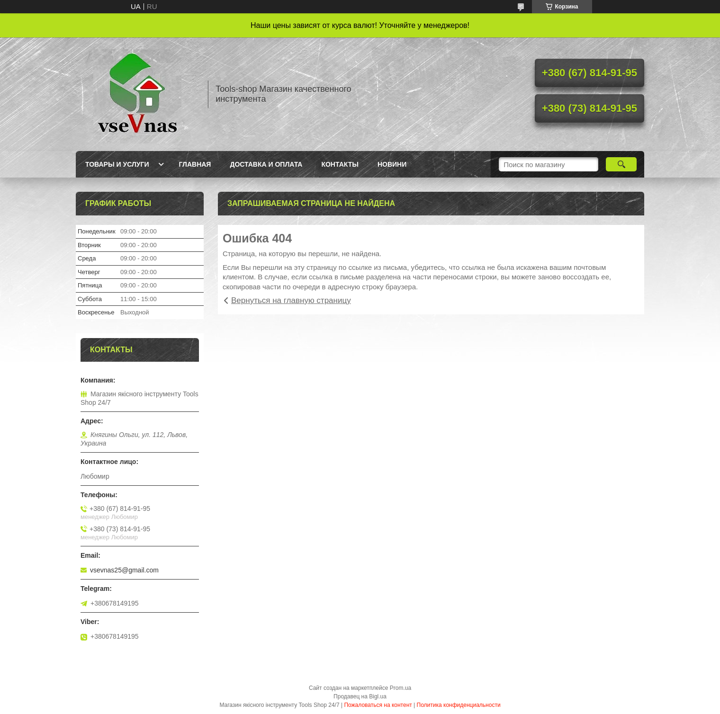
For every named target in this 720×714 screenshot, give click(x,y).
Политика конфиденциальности (459, 705)
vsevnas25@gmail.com (124, 570)
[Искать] (621, 164)
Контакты (339, 164)
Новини (392, 164)
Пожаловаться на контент (378, 705)
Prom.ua (400, 688)
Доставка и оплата (266, 164)
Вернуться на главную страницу (291, 300)
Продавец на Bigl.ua (360, 696)
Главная (195, 164)
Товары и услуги (117, 164)
